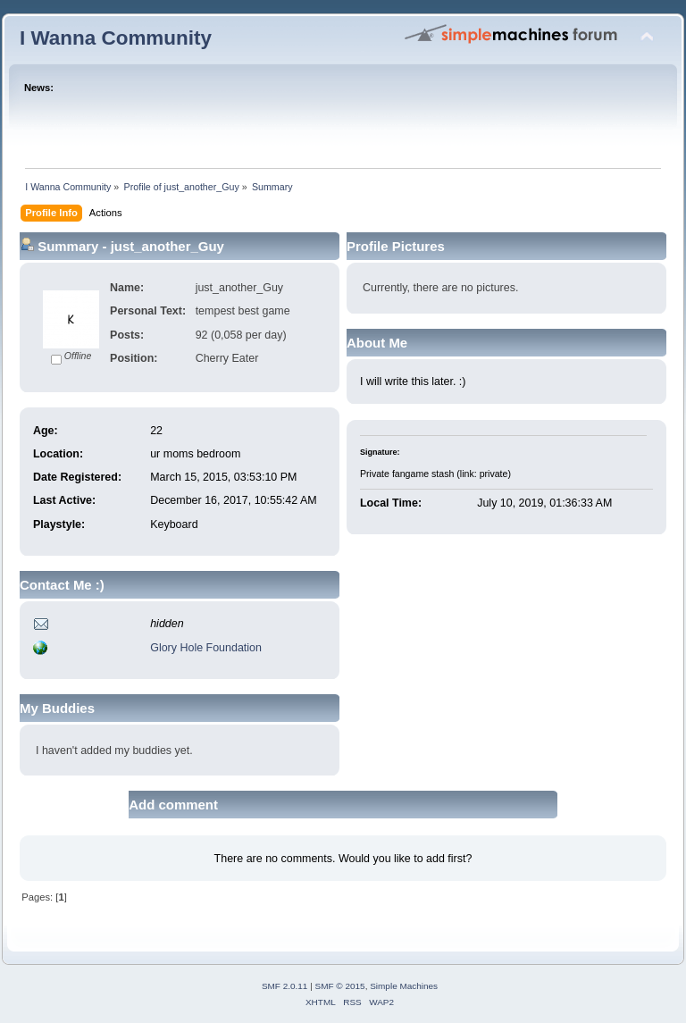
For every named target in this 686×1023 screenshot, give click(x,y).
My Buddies (57, 708)
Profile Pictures (396, 246)
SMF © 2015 (340, 986)
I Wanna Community (116, 38)
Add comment (173, 804)
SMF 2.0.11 (285, 986)
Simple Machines (404, 986)
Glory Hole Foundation (206, 647)
